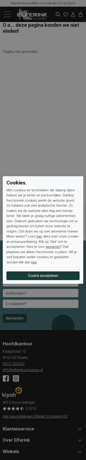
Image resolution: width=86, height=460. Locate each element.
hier (39, 236)
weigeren (53, 247)
